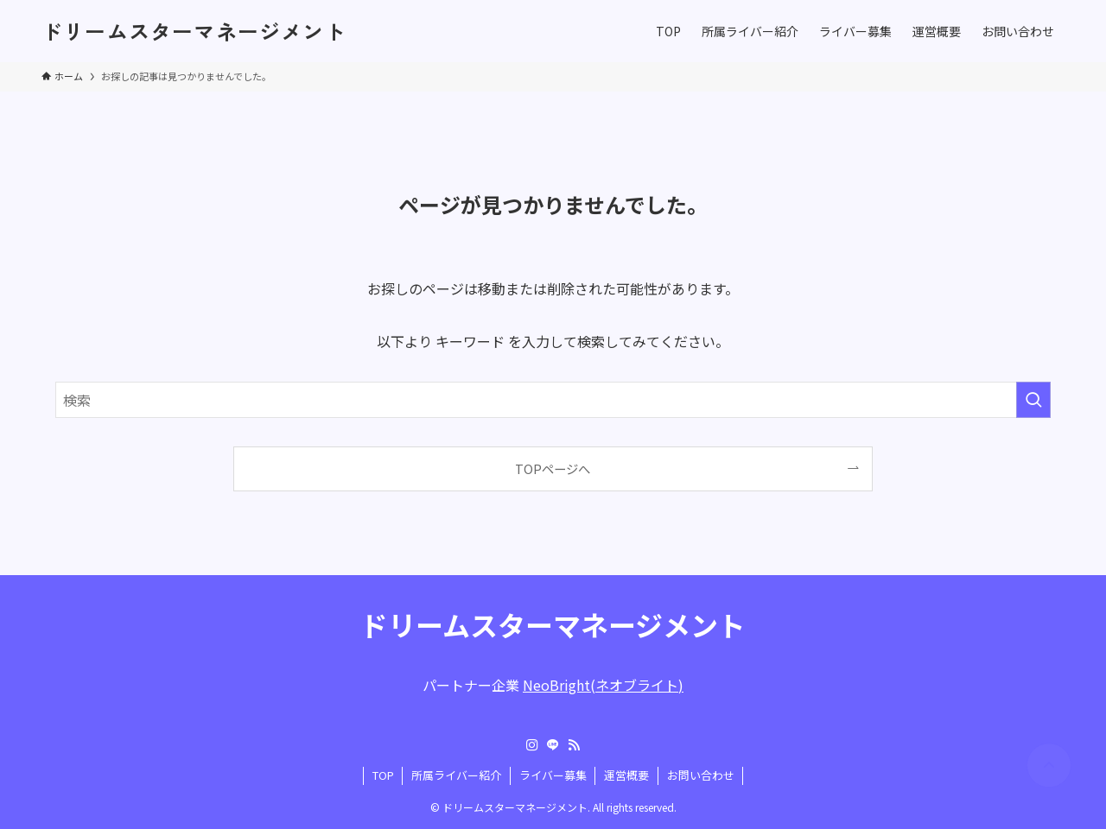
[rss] (574, 745)
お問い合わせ (700, 775)
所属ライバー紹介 (456, 775)
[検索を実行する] (1033, 400)
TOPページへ (552, 468)
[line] (553, 745)
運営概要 (626, 775)
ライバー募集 (553, 775)
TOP (383, 775)
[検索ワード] (553, 400)
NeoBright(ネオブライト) (603, 684)
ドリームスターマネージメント (193, 31)
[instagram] (532, 745)
